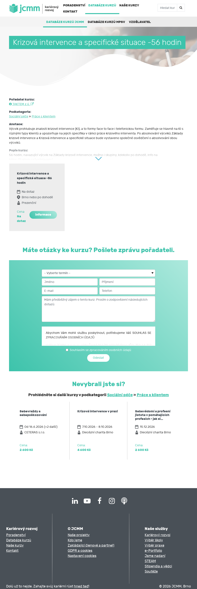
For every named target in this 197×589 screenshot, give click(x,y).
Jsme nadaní (155, 556)
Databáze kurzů (102, 5)
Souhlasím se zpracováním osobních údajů (100, 350)
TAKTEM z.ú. (21, 104)
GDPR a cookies (80, 551)
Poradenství (74, 5)
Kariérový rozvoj (157, 535)
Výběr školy (154, 540)
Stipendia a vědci (158, 566)
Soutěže (151, 572)
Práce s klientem (43, 116)
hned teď (81, 586)
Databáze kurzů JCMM (65, 22)
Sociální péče (18, 116)
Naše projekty (79, 535)
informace (43, 214)
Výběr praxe (154, 545)
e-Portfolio (153, 551)
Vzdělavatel (140, 22)
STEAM (150, 561)
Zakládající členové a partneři (91, 545)
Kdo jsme (75, 540)
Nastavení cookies (82, 556)
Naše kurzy (129, 5)
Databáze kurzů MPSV (106, 22)
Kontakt (70, 11)
